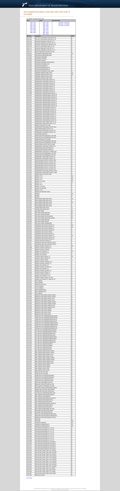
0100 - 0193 (33, 22)
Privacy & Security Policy (75, 488)
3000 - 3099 (45, 25)
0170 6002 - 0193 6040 (63, 25)
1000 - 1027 (45, 22)
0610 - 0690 (33, 29)
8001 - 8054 (45, 32)
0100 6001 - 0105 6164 (63, 22)
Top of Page (29, 478)
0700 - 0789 (33, 31)
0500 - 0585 (33, 28)
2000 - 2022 (45, 24)
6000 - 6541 (45, 29)
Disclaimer (67, 488)
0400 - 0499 (33, 27)
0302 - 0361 (33, 25)
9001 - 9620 (45, 34)
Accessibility (83, 488)
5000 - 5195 (45, 28)
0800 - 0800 (33, 32)
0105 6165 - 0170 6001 (63, 24)
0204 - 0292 (33, 24)
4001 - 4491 (45, 27)
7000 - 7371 (45, 31)
